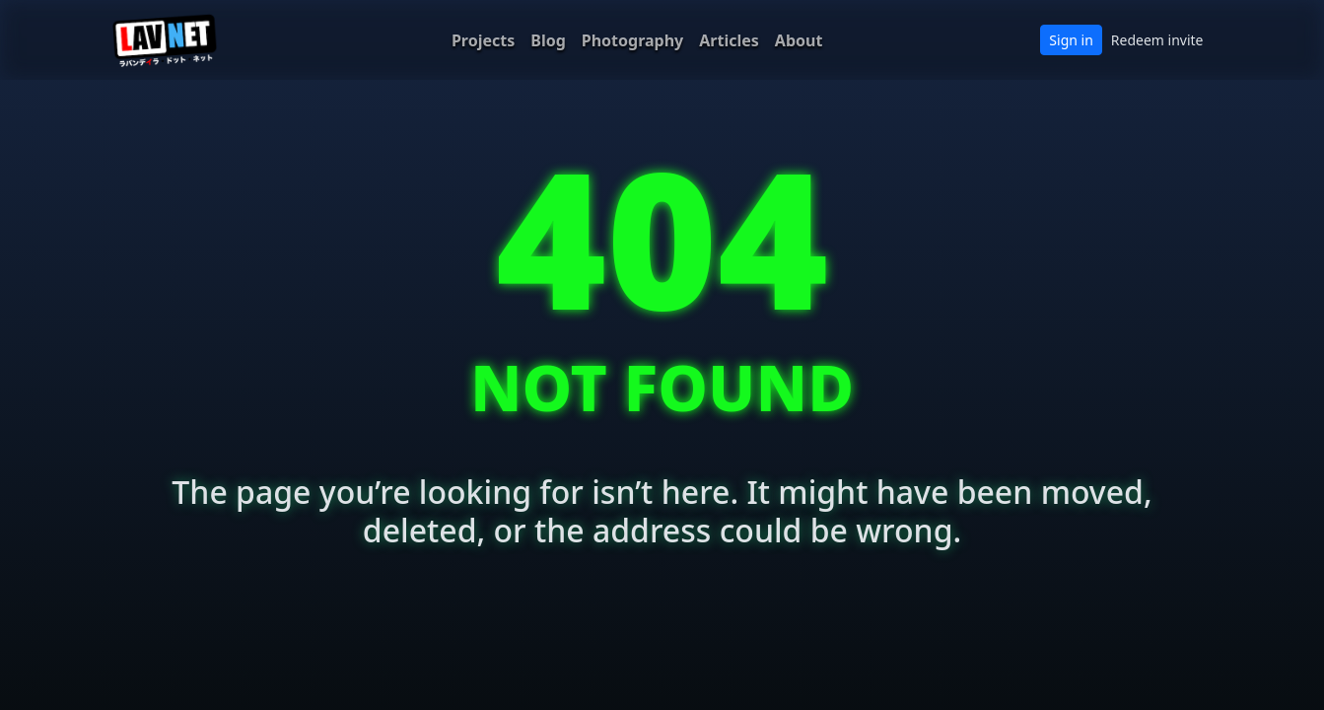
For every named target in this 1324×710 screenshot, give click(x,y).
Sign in (1070, 40)
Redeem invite (1157, 40)
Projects (483, 40)
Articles (729, 40)
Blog (548, 40)
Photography (632, 40)
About (799, 40)
